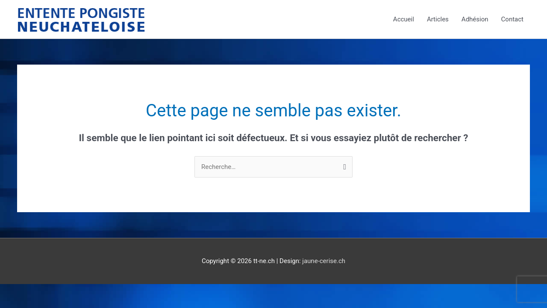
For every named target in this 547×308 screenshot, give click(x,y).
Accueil (403, 19)
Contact (512, 19)
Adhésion (475, 19)
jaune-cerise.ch (323, 261)
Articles (438, 19)
